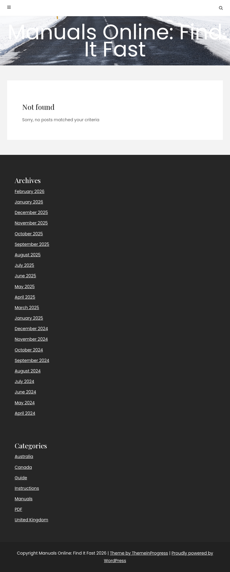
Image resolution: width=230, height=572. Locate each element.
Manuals (24, 499)
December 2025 (31, 212)
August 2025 (28, 255)
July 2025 (24, 265)
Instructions (27, 488)
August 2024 (28, 371)
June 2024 (25, 392)
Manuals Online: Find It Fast (115, 40)
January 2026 (29, 202)
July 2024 (24, 381)
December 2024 (31, 329)
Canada (23, 467)
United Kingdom (31, 520)
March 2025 (27, 308)
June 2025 (25, 276)
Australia (24, 456)
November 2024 (31, 339)
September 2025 (32, 244)
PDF (18, 509)
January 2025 (29, 318)
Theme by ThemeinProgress (139, 553)
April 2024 (25, 413)
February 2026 (29, 191)
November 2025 (31, 223)
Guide (21, 478)
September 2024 (32, 360)
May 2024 (25, 403)
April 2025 (25, 297)
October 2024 (29, 350)
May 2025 (25, 287)
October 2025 (29, 234)
